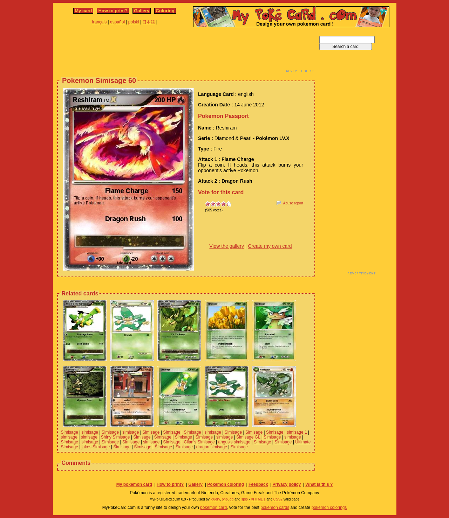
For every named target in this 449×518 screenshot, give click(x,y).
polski (133, 22)
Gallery (141, 10)
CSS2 (278, 499)
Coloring (165, 10)
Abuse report (293, 203)
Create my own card (270, 246)
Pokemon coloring (225, 484)
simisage (90, 432)
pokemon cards (274, 507)
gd (231, 499)
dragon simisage (211, 446)
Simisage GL (248, 437)
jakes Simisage (96, 446)
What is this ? (319, 484)
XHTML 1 (258, 499)
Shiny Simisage (115, 437)
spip (244, 499)
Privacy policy (286, 484)
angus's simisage (234, 442)
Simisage (69, 432)
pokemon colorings (329, 507)
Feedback (258, 484)
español (117, 22)
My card (83, 10)
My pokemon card (134, 484)
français (99, 22)
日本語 (148, 22)
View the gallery (226, 246)
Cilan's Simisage (199, 442)
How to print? (113, 10)
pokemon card (213, 507)
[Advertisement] (186, 52)
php (225, 499)
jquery (215, 499)
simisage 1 (297, 432)
